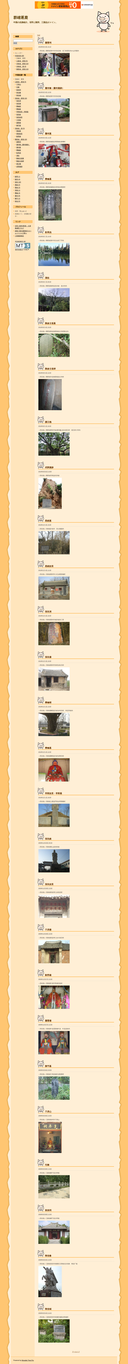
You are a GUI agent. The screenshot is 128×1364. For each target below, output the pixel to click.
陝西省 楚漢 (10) (22, 69)
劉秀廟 (48, 975)
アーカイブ (76, 1352)
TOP (38, 35)
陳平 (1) (17, 198)
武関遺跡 (49, 467)
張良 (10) (18, 182)
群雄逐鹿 (20, 18)
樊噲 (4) (17, 193)
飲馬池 (48, 232)
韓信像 (48, 1255)
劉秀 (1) (17, 177)
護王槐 (48, 422)
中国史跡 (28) (19, 56)
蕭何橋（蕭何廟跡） (54, 88)
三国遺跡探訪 (19, 236)
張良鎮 (48, 839)
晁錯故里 (49, 566)
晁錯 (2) (17, 185)
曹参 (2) (17, 187)
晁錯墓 (48, 520)
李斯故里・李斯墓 (53, 793)
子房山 (48, 1111)
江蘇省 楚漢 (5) (22, 61)
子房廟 (48, 929)
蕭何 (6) (17, 196)
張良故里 (49, 884)
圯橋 (47, 1165)
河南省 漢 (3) (21, 66)
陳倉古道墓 (50, 323)
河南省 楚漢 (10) (22, 64)
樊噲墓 (48, 179)
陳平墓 (48, 1066)
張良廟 (48, 657)
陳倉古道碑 (50, 368)
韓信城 (48, 1309)
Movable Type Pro (28, 1360)
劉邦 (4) (17, 179)
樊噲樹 (48, 702)
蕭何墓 (48, 133)
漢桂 (47, 278)
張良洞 (48, 611)
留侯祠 (48, 1210)
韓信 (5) (17, 201)
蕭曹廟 (48, 1020)
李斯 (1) (17, 190)
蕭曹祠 (48, 42)
